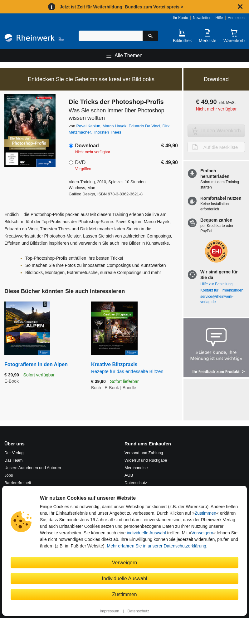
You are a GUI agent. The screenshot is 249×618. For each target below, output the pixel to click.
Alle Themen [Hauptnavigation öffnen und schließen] (129, 55)
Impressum (109, 611)
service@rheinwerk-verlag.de (216, 299)
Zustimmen (205, 513)
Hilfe (219, 18)
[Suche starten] (150, 36)
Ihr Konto (180, 18)
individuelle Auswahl (146, 532)
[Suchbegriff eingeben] (111, 36)
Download (87, 145)
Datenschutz (138, 611)
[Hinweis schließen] (240, 6)
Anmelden (236, 18)
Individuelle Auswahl (124, 578)
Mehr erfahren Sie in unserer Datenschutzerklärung (156, 545)
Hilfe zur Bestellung (216, 284)
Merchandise (136, 467)
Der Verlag (13, 452)
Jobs (8, 475)
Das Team (13, 460)
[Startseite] (34, 39)
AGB (128, 475)
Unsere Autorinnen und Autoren (32, 467)
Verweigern (202, 532)
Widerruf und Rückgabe (145, 460)
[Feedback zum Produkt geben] (216, 348)
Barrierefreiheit (17, 482)
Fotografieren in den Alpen (36, 364)
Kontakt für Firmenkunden (221, 290)
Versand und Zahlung (143, 452)
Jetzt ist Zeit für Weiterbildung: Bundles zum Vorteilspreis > (121, 6)
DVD (80, 162)
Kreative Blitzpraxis (134, 368)
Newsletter (202, 18)
